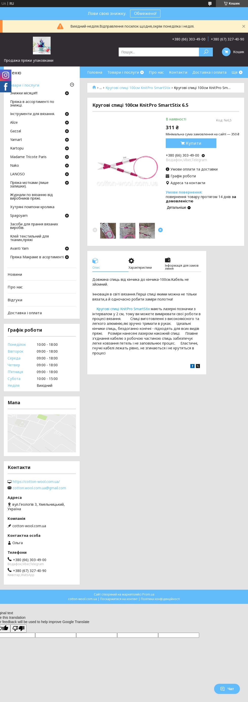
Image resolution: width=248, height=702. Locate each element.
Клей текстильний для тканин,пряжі (29, 238)
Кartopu (17, 148)
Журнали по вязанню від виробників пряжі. (31, 197)
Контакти (178, 72)
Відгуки (15, 299)
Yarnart (16, 140)
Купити (193, 143)
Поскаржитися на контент (119, 599)
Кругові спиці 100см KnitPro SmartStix (138, 88)
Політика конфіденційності (160, 599)
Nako (14, 166)
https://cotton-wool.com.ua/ (36, 481)
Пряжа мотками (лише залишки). (29, 184)
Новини (15, 274)
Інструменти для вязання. (32, 114)
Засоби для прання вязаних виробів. (34, 226)
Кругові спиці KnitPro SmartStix (123, 308)
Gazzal (15, 131)
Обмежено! (145, 13)
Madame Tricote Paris (28, 157)
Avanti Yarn (19, 249)
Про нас (156, 72)
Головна (94, 72)
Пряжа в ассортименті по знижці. (32, 104)
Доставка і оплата (209, 72)
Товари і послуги (123, 72)
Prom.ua (148, 594)
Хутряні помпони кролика (32, 207)
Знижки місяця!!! (23, 93)
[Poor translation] (18, 628)
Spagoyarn (19, 216)
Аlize (14, 123)
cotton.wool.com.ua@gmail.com (39, 488)
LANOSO (17, 174)
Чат (227, 689)
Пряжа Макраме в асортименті (37, 257)
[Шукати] (206, 52)
